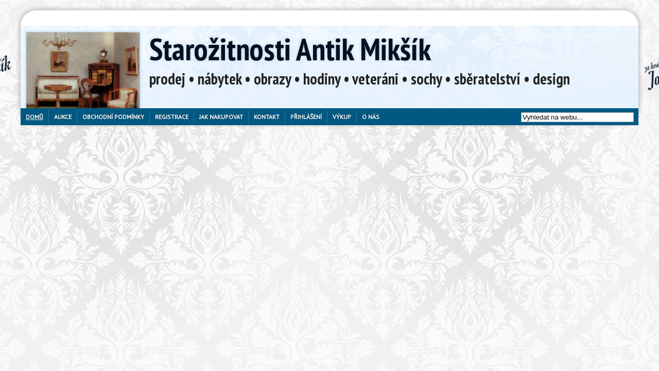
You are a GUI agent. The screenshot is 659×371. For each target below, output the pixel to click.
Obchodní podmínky (113, 117)
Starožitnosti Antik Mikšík (290, 49)
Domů (34, 117)
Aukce (63, 117)
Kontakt (267, 117)
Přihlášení (306, 117)
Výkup (342, 117)
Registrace (171, 117)
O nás (370, 117)
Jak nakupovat (221, 117)
